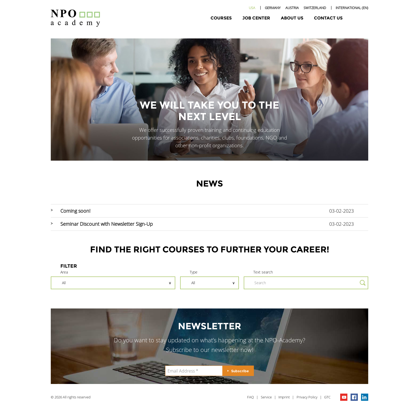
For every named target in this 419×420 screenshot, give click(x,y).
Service (266, 397)
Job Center (256, 18)
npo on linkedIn (364, 397)
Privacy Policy (307, 397)
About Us (292, 18)
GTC (327, 397)
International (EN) (352, 7)
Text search (263, 272)
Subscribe (240, 371)
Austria (292, 7)
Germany (273, 7)
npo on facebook (354, 397)
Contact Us (328, 18)
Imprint (284, 397)
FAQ (250, 397)
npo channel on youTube (343, 397)
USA (252, 7)
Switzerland (315, 7)
